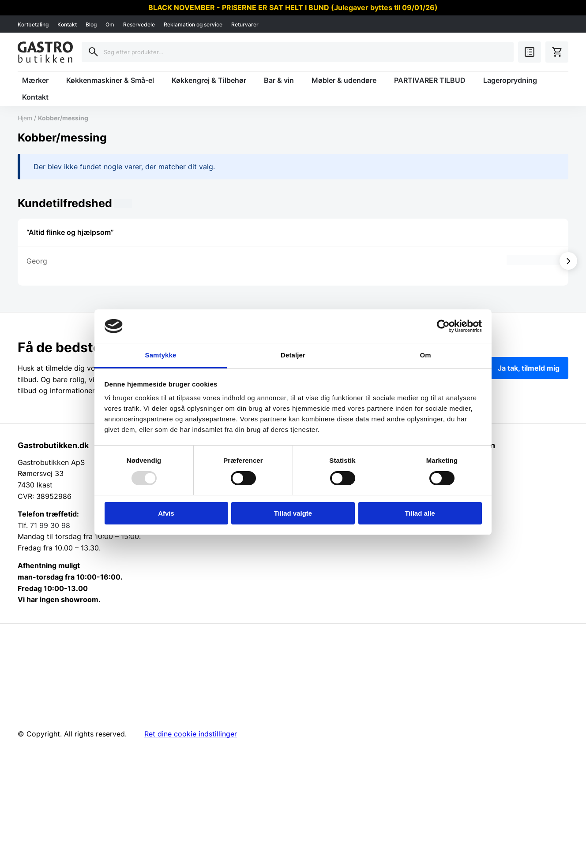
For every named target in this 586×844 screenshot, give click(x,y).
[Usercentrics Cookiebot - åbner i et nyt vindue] (443, 326)
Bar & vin (279, 80)
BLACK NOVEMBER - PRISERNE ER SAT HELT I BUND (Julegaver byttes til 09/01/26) (293, 7)
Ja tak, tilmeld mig (529, 368)
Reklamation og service (193, 24)
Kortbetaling (33, 24)
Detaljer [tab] (293, 355)
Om (109, 24)
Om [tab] (425, 355)
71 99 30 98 (50, 525)
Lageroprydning (510, 80)
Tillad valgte (293, 513)
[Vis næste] (568, 261)
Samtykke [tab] (161, 355)
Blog (91, 24)
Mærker (35, 80)
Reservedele (139, 24)
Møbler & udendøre (344, 80)
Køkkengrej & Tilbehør (209, 80)
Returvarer (245, 24)
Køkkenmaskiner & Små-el (110, 80)
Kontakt (67, 24)
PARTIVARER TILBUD (430, 80)
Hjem (25, 118)
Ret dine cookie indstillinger (190, 734)
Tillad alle (420, 513)
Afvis (166, 513)
